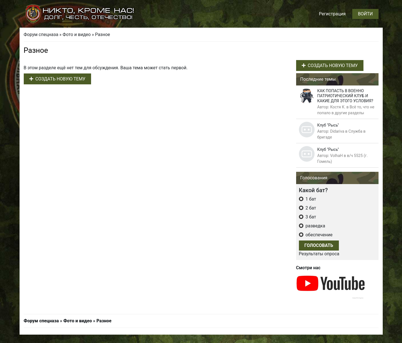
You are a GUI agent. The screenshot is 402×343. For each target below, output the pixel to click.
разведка (315, 225)
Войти (365, 13)
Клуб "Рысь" (328, 125)
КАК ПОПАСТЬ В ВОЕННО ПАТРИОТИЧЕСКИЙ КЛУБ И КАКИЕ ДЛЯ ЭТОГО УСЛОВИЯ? (345, 96)
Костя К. (338, 107)
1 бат (310, 199)
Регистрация (332, 13)
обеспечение (319, 234)
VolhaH (336, 155)
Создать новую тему (57, 79)
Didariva (337, 131)
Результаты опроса (319, 253)
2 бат (310, 208)
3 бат (310, 217)
